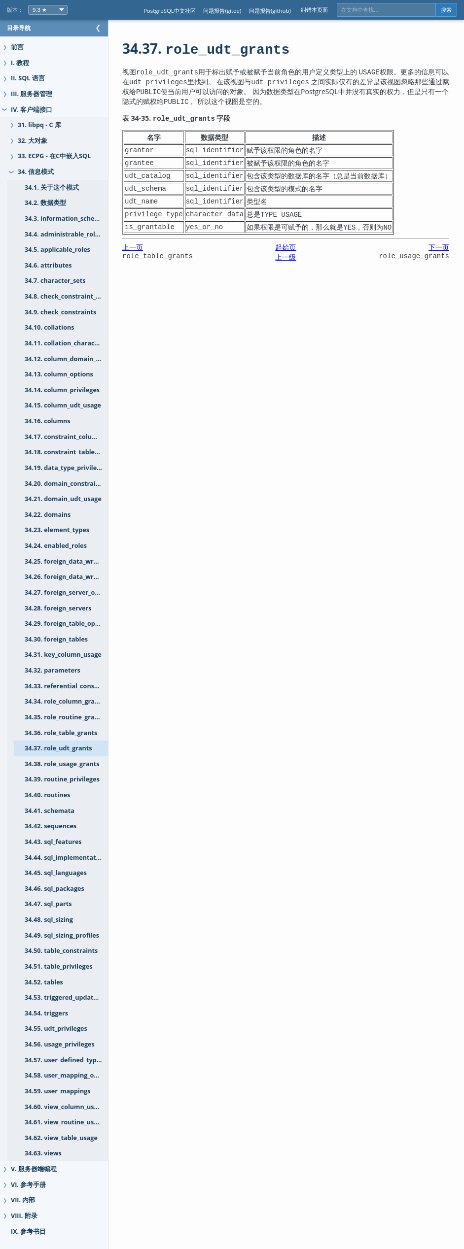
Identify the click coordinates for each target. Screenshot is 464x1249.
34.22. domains (48, 514)
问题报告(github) (270, 10)
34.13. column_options (59, 374)
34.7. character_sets (55, 280)
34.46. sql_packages (54, 888)
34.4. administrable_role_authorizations (76, 234)
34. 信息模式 (36, 172)
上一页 (152, 247)
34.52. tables (44, 982)
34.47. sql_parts (48, 904)
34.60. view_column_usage (65, 1107)
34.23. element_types (57, 530)
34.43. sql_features (53, 842)
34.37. (225, 48)
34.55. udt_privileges (56, 1028)
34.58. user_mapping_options (69, 1075)
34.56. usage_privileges (60, 1044)
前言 (17, 47)
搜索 (446, 10)
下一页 (438, 247)
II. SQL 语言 (28, 78)
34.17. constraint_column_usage (74, 437)
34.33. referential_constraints (70, 686)
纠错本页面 (314, 9)
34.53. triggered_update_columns (75, 997)
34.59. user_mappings (58, 1091)
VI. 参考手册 (28, 1185)
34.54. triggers (46, 1013)
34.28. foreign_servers (58, 608)
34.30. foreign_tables (56, 639)
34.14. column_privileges (62, 390)
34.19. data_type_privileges (66, 468)
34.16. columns (48, 421)
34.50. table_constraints (61, 950)
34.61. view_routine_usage (65, 1122)
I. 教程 (20, 63)
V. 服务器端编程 (34, 1169)
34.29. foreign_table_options (67, 623)
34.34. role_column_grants (65, 701)
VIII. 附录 (24, 1216)
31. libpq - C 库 (39, 125)
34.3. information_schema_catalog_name (76, 218)
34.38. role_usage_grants (62, 764)
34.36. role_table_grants (61, 733)
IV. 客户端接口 (31, 109)
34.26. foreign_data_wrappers (70, 577)
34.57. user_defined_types (64, 1060)
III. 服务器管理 (31, 94)
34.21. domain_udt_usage (63, 499)
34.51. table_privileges (58, 966)
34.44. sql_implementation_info (72, 857)
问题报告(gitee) (222, 10)
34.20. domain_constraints (65, 483)
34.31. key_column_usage (63, 654)
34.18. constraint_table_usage (70, 452)
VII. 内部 (23, 1200)
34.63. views (43, 1153)
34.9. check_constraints (60, 312)
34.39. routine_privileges (62, 779)
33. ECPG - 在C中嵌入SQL (54, 156)
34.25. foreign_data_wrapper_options (76, 561)
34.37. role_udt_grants (58, 748)
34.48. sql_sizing (49, 919)
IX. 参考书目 (28, 1231)
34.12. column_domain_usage (69, 359)
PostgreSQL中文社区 (169, 10)
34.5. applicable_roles (57, 249)
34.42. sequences (50, 826)
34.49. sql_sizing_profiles (62, 935)
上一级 (295, 257)
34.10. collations (49, 327)
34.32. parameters (52, 670)
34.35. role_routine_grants (65, 717)
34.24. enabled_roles (56, 545)
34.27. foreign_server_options (69, 592)
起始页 (295, 247)
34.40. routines (47, 795)
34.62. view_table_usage (61, 1138)
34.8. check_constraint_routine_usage (76, 296)
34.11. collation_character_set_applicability (76, 343)
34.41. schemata (49, 811)
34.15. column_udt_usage (63, 405)
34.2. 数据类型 (45, 203)
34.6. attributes (48, 265)
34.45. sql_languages (56, 873)
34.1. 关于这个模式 (52, 187)
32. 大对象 (32, 140)
